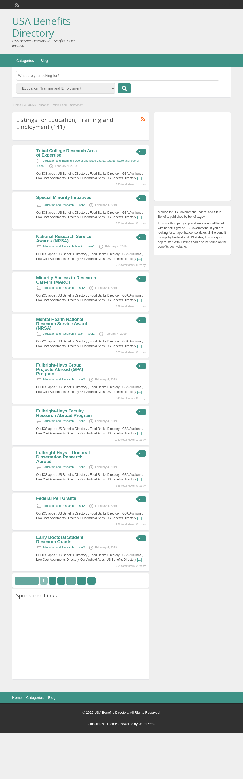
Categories (25, 61)
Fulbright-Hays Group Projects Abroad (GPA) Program (59, 369)
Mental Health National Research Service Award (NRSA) (61, 324)
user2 (41, 165)
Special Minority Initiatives (64, 197)
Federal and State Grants (89, 160)
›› (91, 580)
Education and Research (58, 204)
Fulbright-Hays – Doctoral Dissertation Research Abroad (63, 457)
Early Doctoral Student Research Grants (59, 539)
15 (81, 580)
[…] (139, 178)
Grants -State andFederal (123, 160)
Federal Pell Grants (56, 498)
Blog (44, 61)
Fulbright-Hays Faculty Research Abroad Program (64, 413)
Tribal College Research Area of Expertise (66, 153)
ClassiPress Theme (102, 724)
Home (17, 104)
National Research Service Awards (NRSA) (64, 238)
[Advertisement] (81, 639)
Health (79, 246)
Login (224, 4)
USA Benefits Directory (41, 27)
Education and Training (57, 160)
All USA (29, 104)
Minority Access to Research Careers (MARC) (66, 280)
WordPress (147, 724)
